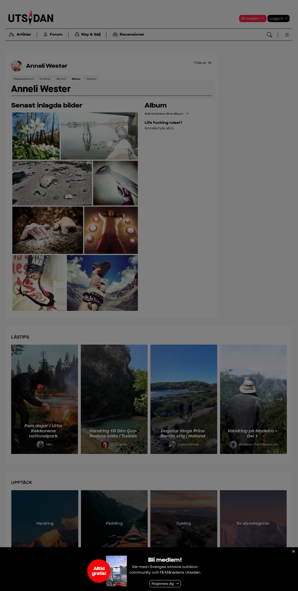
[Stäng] (293, 551)
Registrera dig (163, 583)
